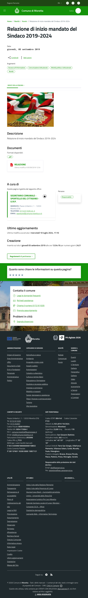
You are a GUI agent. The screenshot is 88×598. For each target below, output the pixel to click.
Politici (9, 380)
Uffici (9, 362)
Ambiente (30, 358)
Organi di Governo (14, 354)
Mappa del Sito (12, 565)
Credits (9, 554)
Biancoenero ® (63, 588)
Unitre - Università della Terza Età (39, 495)
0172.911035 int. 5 (27, 211)
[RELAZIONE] (11, 164)
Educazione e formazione (35, 380)
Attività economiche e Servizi (75, 386)
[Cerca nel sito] (78, 10)
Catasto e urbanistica (34, 373)
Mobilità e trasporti (33, 391)
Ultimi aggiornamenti (15, 558)
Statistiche (11, 561)
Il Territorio (75, 364)
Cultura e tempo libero (34, 376)
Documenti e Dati (13, 365)
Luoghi (73, 361)
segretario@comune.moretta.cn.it (29, 213)
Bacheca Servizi (13, 536)
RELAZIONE (20, 164)
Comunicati (62, 358)
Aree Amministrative (15, 358)
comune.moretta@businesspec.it (24, 432)
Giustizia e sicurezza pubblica (37, 384)
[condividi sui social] (13, 57)
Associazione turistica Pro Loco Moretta (41, 499)
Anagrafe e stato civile (34, 362)
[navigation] (4, 10)
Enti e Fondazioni (13, 369)
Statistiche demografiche (35, 510)
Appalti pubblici (32, 365)
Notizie (60, 354)
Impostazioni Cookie (14, 550)
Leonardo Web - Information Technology (41, 514)
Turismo (29, 402)
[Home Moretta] (27, 11)
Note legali (11, 547)
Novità (16, 21)
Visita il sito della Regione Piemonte (39, 484)
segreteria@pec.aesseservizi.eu (61, 470)
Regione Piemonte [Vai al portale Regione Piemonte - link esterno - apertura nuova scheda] (13, 3)
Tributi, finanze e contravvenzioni (38, 398)
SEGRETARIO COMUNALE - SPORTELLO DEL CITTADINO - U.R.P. (24, 198)
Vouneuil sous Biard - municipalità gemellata (43, 492)
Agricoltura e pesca (33, 354)
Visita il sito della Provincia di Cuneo (39, 488)
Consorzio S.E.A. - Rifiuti (35, 506)
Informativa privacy (14, 543)
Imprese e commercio (34, 387)
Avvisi (24, 21)
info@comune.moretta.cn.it (22, 434)
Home (9, 21)
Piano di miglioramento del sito (14, 503)
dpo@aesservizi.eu (57, 467)
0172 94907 (15, 423)
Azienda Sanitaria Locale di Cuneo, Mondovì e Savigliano (47, 503)
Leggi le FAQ (12, 510)
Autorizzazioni (31, 369)
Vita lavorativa (31, 406)
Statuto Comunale (14, 539)
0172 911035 (15, 421)
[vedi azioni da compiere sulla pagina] (25, 57)
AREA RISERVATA (42, 594)
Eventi (73, 357)
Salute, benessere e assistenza (38, 395)
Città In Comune (53, 585)
